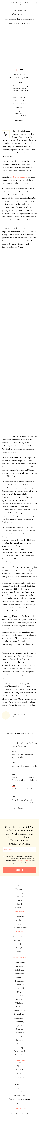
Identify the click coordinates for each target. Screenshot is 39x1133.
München (20, 896)
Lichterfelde (19, 988)
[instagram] (17, 1114)
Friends (19, 1091)
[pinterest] (22, 1114)
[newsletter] (27, 1114)
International (19, 907)
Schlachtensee (19, 1018)
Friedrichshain (19, 973)
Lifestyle (19, 931)
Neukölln (19, 999)
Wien (19, 900)
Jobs (19, 1088)
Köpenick (19, 984)
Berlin (19, 885)
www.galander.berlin (20, 116)
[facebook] (12, 1114)
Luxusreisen (19, 911)
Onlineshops (19, 940)
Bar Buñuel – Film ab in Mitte (23, 789)
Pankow (19, 1006)
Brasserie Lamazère (20, 177)
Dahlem (19, 966)
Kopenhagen (19, 893)
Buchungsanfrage (19, 927)
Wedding (19, 1047)
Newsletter (19, 1077)
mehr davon (20, 808)
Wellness (19, 920)
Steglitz (19, 1029)
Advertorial (19, 27)
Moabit (19, 995)
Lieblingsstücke (19, 936)
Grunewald (19, 977)
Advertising (19, 1084)
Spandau (19, 1025)
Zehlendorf (19, 1054)
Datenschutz (19, 1095)
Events (19, 1080)
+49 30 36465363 (19, 113)
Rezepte (19, 947)
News (19, 951)
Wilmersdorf (19, 1051)
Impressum (19, 1103)
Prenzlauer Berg (19, 1010)
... (19, 111)
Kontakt (19, 1069)
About (19, 1066)
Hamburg (19, 889)
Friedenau (19, 970)
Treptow (19, 1040)
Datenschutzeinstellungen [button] (19, 1099)
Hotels (19, 924)
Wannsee (19, 1043)
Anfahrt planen (20, 93)
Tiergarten (19, 1036)
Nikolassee (19, 1003)
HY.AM (31, 1120)
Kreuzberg (19, 981)
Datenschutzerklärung (24, 860)
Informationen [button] (19, 1060)
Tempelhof (19, 1032)
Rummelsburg (19, 1014)
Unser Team (19, 1073)
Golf (19, 944)
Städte (19, 880)
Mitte (19, 992)
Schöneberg (19, 1021)
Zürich (19, 904)
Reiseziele (19, 916)
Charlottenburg (19, 962)
